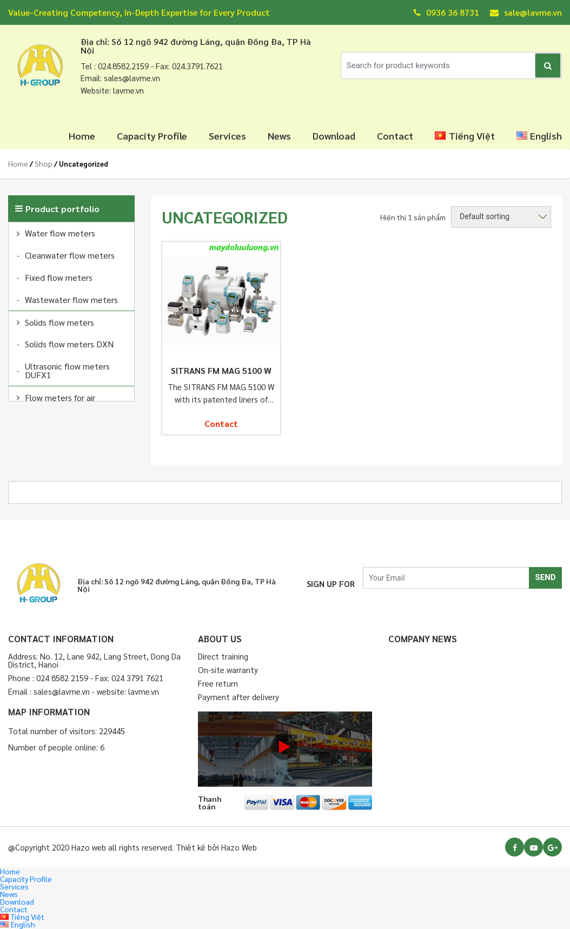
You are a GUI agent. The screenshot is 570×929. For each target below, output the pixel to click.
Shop (43, 163)
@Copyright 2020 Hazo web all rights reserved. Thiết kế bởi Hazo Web (132, 847)
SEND (545, 577)
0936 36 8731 (446, 12)
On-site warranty (228, 669)
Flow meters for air (60, 397)
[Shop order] (501, 217)
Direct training (223, 656)
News (279, 135)
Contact (395, 135)
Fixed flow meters (58, 277)
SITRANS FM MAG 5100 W (221, 370)
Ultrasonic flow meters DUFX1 (67, 370)
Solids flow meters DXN (69, 344)
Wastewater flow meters (71, 299)
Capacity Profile (152, 135)
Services (227, 135)
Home (82, 135)
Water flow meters (60, 233)
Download (334, 135)
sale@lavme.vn (526, 12)
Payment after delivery (238, 696)
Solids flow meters (59, 322)
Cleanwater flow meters (70, 255)
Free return (218, 683)
